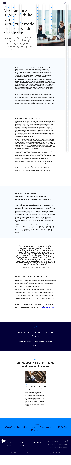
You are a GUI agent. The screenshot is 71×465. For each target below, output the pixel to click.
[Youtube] (59, 452)
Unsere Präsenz (37, 442)
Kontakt (22, 442)
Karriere (35, 440)
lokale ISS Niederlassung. (48, 307)
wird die (21, 73)
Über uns (9, 445)
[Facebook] (50, 452)
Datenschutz (13, 452)
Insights (9, 442)
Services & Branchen (12, 440)
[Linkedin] (56, 452)
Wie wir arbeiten (24, 440)
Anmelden (35, 345)
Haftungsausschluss (22, 452)
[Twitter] (53, 452)
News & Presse (23, 445)
